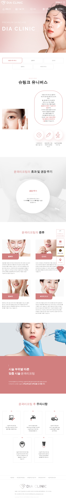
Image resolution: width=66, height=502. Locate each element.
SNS (34, 9)
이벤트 (48, 9)
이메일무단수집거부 (31, 477)
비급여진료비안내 (52, 477)
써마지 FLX (43, 66)
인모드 (54, 60)
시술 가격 (21, 9)
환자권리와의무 (41, 477)
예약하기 (60, 9)
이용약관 (12, 477)
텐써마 (22, 66)
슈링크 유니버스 (12, 60)
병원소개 (8, 9)
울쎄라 (33, 60)
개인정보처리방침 (21, 477)
